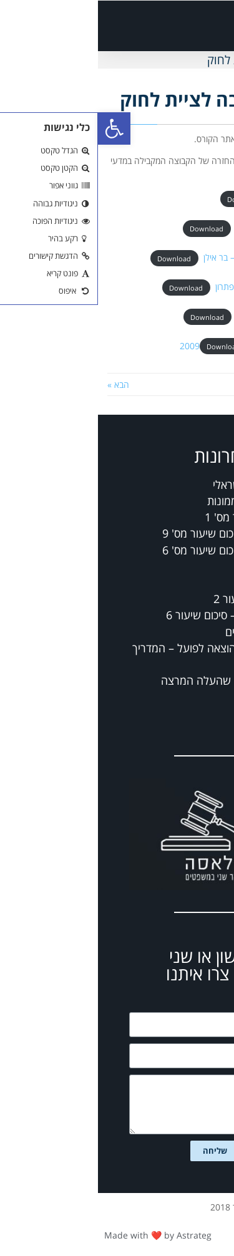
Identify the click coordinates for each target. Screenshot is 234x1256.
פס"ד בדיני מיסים (165, 631)
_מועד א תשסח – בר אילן (181, 228)
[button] (151, 26)
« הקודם (210, 384)
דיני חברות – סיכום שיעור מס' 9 (133, 533)
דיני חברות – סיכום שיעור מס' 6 (133, 550)
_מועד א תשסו (200, 199)
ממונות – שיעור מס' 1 (155, 517)
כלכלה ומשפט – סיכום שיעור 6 (135, 614)
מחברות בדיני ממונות (156, 500)
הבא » (20, 384)
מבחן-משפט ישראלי (159, 484)
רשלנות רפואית (169, 566)
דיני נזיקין (182, 582)
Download (146, 199)
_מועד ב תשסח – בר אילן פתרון (171, 286)
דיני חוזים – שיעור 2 (159, 598)
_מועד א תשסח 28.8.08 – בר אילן (165, 257)
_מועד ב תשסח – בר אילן (182, 316)
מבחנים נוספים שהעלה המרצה (133, 680)
